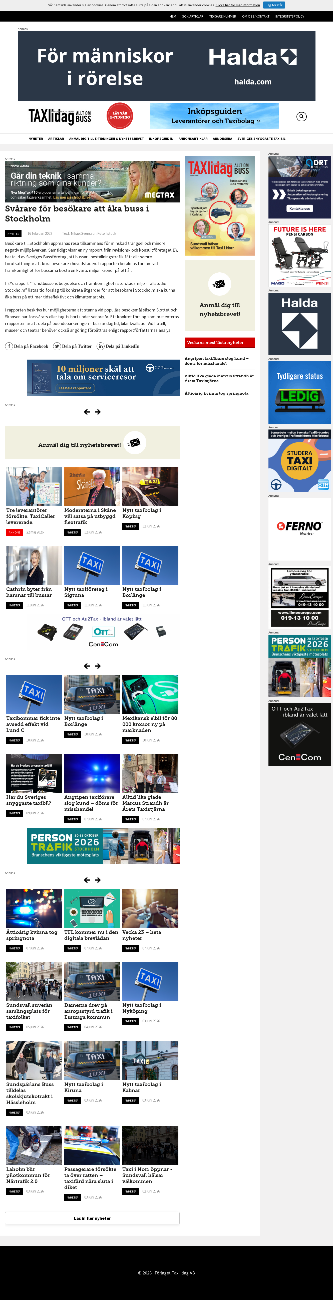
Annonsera (222, 138)
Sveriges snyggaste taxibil (261, 138)
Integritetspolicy (289, 16)
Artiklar (56, 138)
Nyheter (36, 138)
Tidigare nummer (222, 16)
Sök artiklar (192, 16)
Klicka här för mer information (238, 5)
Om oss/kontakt (255, 16)
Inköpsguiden (161, 138)
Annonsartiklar (193, 138)
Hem (173, 16)
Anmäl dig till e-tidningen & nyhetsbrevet (106, 138)
